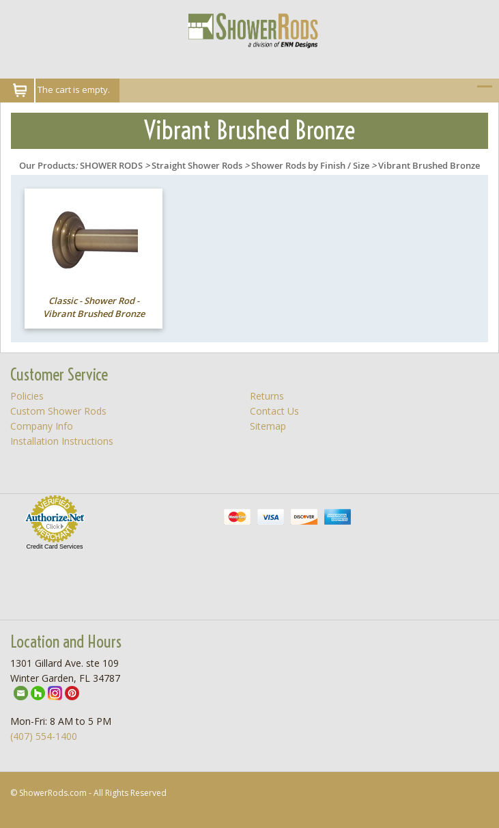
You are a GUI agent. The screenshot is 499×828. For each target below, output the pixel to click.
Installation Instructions (61, 440)
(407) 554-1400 (43, 736)
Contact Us (274, 410)
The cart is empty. (74, 89)
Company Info (41, 425)
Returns (267, 395)
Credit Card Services (54, 546)
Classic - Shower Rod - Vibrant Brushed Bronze (94, 307)
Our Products (47, 165)
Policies (27, 395)
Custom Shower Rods (58, 410)
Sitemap (268, 425)
